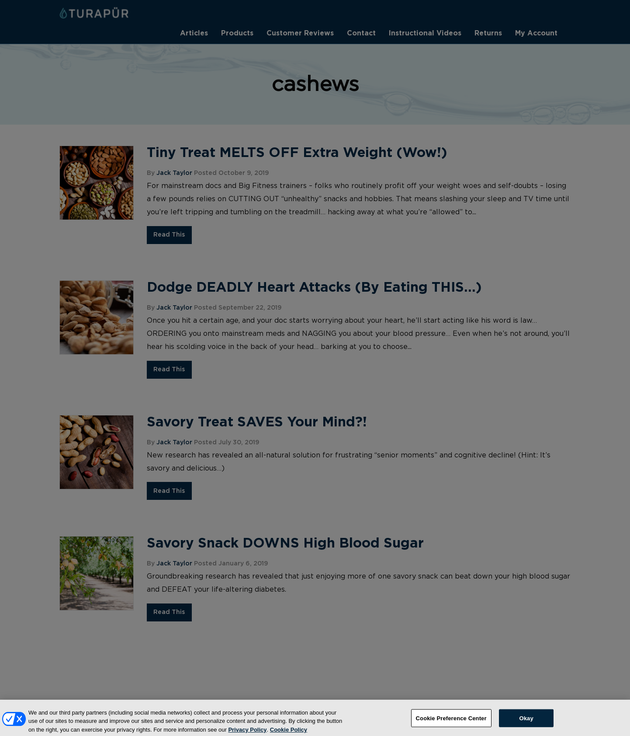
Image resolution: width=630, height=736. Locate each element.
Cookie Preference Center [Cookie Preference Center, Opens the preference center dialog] (451, 722)
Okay (526, 722)
